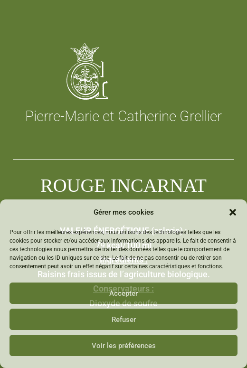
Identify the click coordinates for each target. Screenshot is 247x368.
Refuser (124, 319)
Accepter (123, 293)
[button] (233, 212)
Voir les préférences (124, 345)
